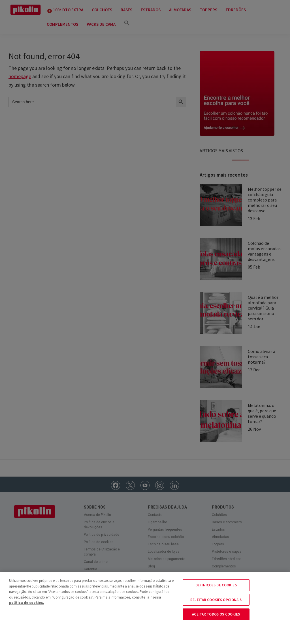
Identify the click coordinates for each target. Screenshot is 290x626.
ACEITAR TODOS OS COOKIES (216, 614)
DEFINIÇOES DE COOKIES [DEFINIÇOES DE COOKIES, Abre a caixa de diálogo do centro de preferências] (216, 585)
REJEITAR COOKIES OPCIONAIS (216, 599)
